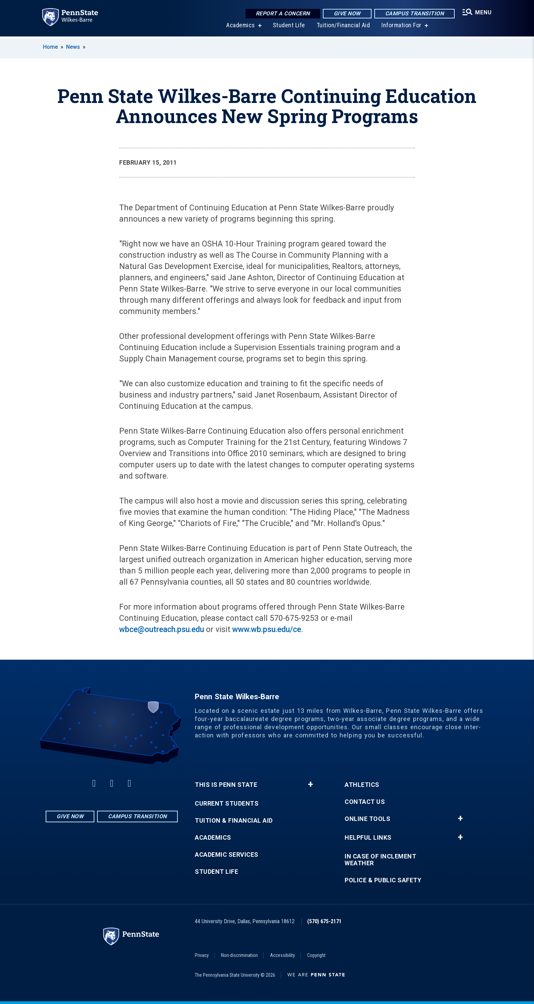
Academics (240, 27)
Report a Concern (282, 13)
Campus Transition (413, 13)
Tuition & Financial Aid (234, 820)
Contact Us (365, 801)
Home (50, 47)
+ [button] (310, 784)
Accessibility (282, 955)
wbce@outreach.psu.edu (161, 629)
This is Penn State (226, 784)
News (73, 47)
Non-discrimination (239, 955)
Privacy (202, 955)
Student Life (288, 27)
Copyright (316, 955)
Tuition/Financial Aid (343, 27)
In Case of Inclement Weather (380, 860)
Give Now (346, 13)
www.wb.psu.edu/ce (266, 629)
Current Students (226, 803)
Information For (401, 27)
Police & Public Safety (383, 880)
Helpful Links (368, 837)
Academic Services (226, 854)
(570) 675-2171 (324, 921)
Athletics (362, 784)
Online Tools (367, 818)
